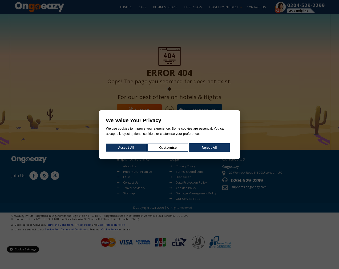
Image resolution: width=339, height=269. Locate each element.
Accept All (126, 147)
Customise (168, 147)
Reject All (209, 147)
